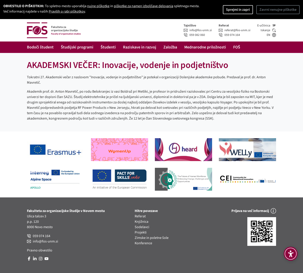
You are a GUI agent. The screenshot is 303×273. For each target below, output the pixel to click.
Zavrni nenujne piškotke (277, 9)
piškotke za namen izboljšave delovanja (143, 6)
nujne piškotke (98, 6)
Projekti (141, 232)
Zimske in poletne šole (152, 237)
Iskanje (268, 30)
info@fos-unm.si (198, 30)
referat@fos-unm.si (234, 30)
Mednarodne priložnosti (205, 47)
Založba (170, 47)
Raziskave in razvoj (139, 47)
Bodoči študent (40, 47)
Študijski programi (77, 47)
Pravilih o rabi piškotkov (67, 11)
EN (271, 35)
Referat (140, 216)
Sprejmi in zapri (238, 9)
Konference (143, 243)
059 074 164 (229, 35)
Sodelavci (142, 227)
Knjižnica (141, 221)
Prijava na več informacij (253, 211)
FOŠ (236, 47)
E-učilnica (266, 25)
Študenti (108, 47)
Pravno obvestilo (39, 250)
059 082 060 (194, 35)
